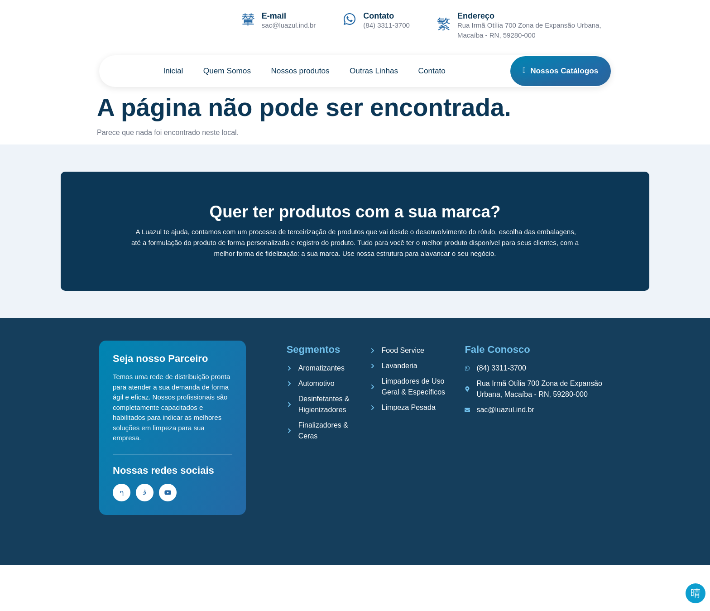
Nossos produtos (300, 71)
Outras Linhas (379, 71)
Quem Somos (222, 71)
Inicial (164, 71)
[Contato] (349, 19)
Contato (378, 15)
